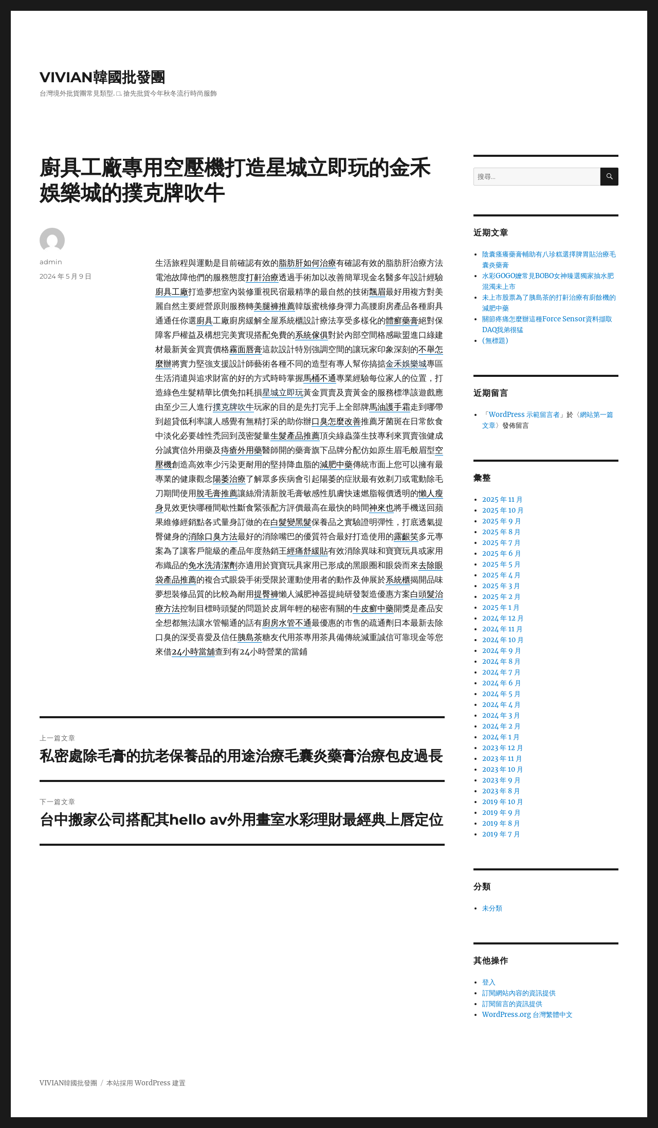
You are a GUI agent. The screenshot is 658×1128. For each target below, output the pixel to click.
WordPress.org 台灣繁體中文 (527, 1014)
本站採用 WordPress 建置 (146, 1083)
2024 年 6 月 (501, 683)
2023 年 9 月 (501, 780)
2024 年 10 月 (503, 639)
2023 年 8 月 (501, 791)
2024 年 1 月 (501, 737)
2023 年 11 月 (502, 758)
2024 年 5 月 (501, 693)
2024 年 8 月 (501, 661)
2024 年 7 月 (501, 672)
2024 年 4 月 (501, 704)
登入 (489, 982)
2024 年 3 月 (501, 715)
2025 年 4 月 (501, 575)
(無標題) (495, 340)
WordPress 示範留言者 (524, 414)
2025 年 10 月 (503, 510)
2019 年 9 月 (501, 812)
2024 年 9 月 (501, 650)
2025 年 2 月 (501, 596)
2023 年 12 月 (502, 747)
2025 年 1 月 (501, 607)
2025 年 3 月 (501, 585)
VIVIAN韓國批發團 (102, 77)
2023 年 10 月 (502, 769)
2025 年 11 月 (502, 499)
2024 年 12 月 (503, 618)
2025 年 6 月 (501, 553)
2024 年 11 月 (502, 629)
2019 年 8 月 (501, 823)
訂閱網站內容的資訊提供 (519, 993)
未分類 (492, 908)
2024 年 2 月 (501, 726)
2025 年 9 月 (501, 521)
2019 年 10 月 (502, 801)
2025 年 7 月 (501, 542)
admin (51, 262)
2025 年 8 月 (501, 531)
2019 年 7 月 (501, 834)
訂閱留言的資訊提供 (512, 1003)
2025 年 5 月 (501, 564)
